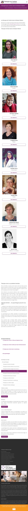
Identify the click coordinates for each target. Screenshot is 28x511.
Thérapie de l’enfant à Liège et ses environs (11, 368)
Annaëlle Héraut (14, 168)
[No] (26, 507)
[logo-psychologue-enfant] (9, 2)
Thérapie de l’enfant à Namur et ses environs (11, 366)
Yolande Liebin (14, 195)
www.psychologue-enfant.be (14, 24)
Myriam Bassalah (14, 86)
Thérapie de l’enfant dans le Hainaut (9, 375)
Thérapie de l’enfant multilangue (9, 384)
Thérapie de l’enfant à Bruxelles (8, 364)
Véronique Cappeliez (14, 113)
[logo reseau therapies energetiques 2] (14, 467)
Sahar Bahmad (14, 59)
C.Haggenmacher (14, 140)
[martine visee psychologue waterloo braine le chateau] (14, 238)
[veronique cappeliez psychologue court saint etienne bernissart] (14, 102)
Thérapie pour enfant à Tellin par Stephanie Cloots (13, 340)
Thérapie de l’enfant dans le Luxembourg (10, 380)
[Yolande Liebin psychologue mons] (14, 184)
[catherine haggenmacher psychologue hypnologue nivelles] (14, 129)
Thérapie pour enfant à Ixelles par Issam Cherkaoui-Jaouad (14, 344)
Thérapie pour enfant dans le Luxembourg (11, 349)
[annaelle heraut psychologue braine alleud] (14, 157)
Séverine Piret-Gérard (14, 222)
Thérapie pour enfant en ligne (8, 382)
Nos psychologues (6, 353)
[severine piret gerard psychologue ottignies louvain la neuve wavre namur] (14, 211)
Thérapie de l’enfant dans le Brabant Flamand (11, 373)
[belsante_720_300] (14, 476)
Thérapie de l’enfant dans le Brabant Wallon (11, 371)
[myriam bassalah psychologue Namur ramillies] (14, 75)
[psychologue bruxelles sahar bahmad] (14, 49)
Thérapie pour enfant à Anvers (8, 378)
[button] (27, 1)
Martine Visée (14, 249)
